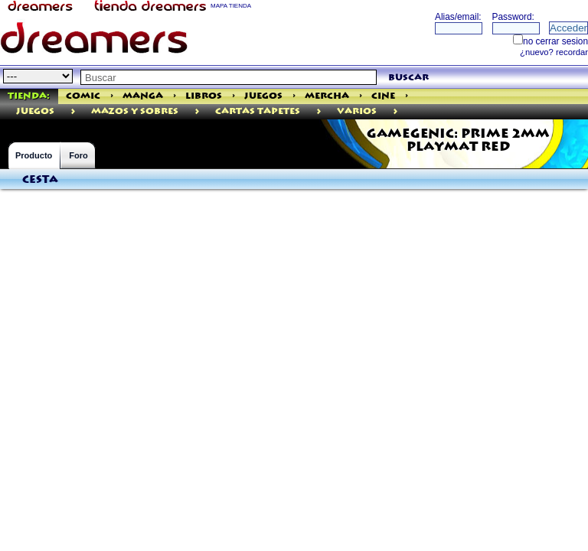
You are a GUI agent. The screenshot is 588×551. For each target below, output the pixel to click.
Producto (33, 155)
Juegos (263, 96)
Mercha (327, 96)
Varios (357, 111)
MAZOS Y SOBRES (134, 111)
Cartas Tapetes (257, 111)
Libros (203, 96)
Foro (78, 155)
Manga (142, 96)
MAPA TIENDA (231, 5)
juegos (35, 111)
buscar (408, 77)
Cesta (40, 179)
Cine (383, 96)
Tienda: (29, 96)
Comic (83, 96)
